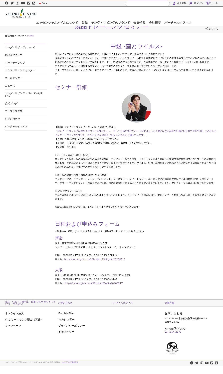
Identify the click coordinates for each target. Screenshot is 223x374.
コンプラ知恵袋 (13, 111)
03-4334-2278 (173, 332)
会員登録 (180, 3)
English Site (65, 313)
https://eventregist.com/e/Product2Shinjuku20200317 (94, 259)
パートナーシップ (15, 63)
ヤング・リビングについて (20, 47)
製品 (109, 13)
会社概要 (180, 13)
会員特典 (164, 13)
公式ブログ (11, 103)
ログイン (197, 3)
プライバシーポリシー (71, 325)
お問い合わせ (12, 119)
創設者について (13, 55)
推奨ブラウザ (66, 332)
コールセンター (13, 78)
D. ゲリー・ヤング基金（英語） (24, 319)
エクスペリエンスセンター (20, 70)
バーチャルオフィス (202, 13)
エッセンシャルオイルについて (81, 13)
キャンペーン (13, 325)
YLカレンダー (66, 319)
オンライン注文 (14, 313)
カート (212, 2)
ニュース (10, 86)
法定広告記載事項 (70, 362)
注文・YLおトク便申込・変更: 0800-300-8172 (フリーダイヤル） (30, 303)
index (21, 36)
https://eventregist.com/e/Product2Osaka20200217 (94, 283)
